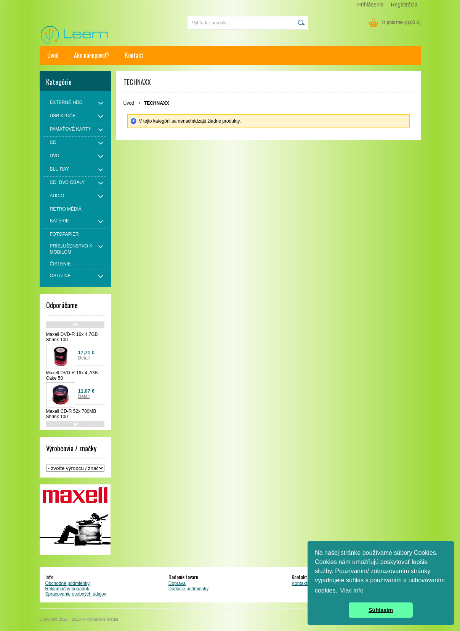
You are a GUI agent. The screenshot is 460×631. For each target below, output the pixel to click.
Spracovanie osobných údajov (75, 594)
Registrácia (404, 5)
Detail (84, 358)
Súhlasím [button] (381, 610)
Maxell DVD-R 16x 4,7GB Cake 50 (72, 375)
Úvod (53, 55)
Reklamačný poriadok (67, 588)
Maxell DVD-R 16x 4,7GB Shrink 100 (72, 337)
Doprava (177, 583)
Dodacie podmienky (188, 588)
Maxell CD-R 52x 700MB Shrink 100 (71, 414)
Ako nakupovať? (92, 55)
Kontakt (134, 55)
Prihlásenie (370, 5)
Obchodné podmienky (67, 583)
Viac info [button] (352, 590)
